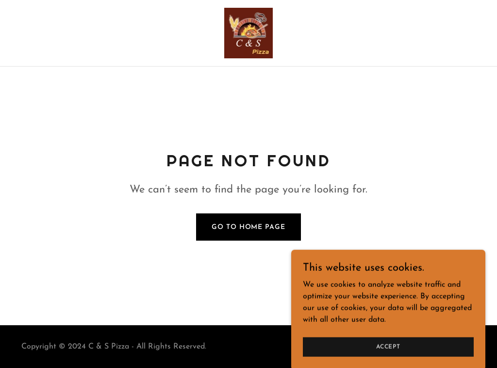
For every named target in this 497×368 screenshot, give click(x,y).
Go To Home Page (248, 227)
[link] (248, 32)
